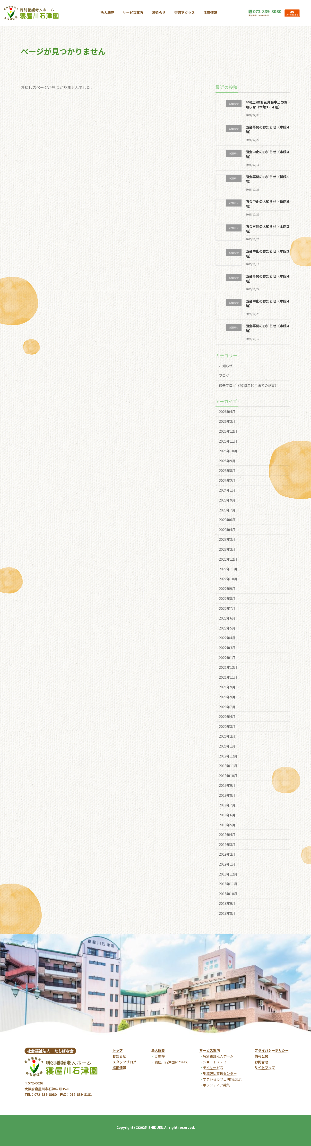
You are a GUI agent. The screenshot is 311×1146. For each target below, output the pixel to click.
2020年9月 (227, 696)
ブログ (224, 375)
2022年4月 (227, 637)
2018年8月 (227, 913)
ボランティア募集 (216, 1084)
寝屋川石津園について (172, 1061)
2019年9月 (227, 785)
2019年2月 (227, 854)
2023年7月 (227, 510)
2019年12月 (228, 756)
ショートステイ (215, 1061)
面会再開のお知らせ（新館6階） (267, 179)
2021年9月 (227, 686)
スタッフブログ (124, 1061)
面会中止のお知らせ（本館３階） (268, 254)
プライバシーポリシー (272, 1050)
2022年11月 (228, 568)
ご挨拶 (158, 1056)
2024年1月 (227, 490)
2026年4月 (227, 411)
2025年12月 (228, 431)
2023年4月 (227, 529)
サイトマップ (265, 1067)
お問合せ (261, 1061)
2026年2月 (227, 421)
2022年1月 (227, 657)
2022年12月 (228, 559)
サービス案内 (209, 1050)
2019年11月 (228, 765)
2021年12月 (228, 667)
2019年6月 (227, 814)
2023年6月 (227, 519)
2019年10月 (228, 775)
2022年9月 (227, 588)
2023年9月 (227, 500)
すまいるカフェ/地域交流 (222, 1079)
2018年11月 (228, 883)
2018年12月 (228, 874)
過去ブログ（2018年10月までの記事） (248, 385)
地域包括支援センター (220, 1073)
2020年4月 (227, 716)
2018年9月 (227, 903)
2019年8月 (227, 795)
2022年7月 (227, 608)
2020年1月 (227, 746)
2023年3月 (227, 539)
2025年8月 (227, 470)
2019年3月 (227, 844)
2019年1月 (227, 864)
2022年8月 (227, 598)
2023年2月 (227, 549)
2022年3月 (227, 647)
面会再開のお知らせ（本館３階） (268, 229)
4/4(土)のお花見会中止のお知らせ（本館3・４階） (266, 104)
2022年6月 (227, 618)
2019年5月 (227, 824)
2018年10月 (228, 893)
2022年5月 (227, 628)
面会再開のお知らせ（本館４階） (268, 129)
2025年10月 (228, 450)
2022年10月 (228, 578)
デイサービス (213, 1067)
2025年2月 (227, 480)
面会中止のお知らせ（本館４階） (268, 154)
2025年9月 (227, 460)
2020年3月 (227, 726)
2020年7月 (227, 706)
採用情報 (119, 1067)
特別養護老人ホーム (218, 1056)
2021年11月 (228, 677)
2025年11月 (228, 441)
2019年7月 (227, 805)
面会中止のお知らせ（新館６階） (268, 204)
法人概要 (158, 1050)
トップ (117, 1050)
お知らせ (226, 365)
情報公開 (261, 1056)
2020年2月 (227, 736)
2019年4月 (227, 834)
